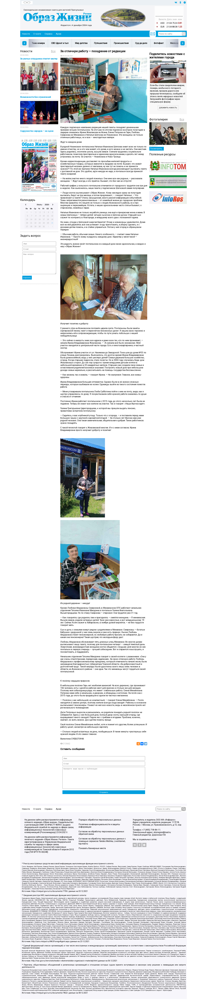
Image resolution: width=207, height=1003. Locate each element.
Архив (58, 34)
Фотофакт (159, 43)
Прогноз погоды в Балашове (169, 10)
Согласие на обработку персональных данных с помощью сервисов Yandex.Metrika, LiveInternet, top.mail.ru (102, 845)
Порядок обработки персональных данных (100, 823)
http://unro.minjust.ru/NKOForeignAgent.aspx (50, 945)
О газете (37, 34)
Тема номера (38, 43)
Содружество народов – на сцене (36, 131)
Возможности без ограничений (35, 97)
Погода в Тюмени (169, 12)
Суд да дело (141, 43)
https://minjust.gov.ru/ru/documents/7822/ (49, 997)
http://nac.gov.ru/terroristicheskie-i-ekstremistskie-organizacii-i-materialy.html (64, 965)
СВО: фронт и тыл (59, 43)
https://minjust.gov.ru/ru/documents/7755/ (49, 895)
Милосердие (176, 43)
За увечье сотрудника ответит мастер (38, 58)
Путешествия (100, 43)
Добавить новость (168, 108)
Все (53, 51)
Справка (48, 34)
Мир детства (81, 43)
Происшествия (121, 43)
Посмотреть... (156, 148)
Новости (26, 34)
